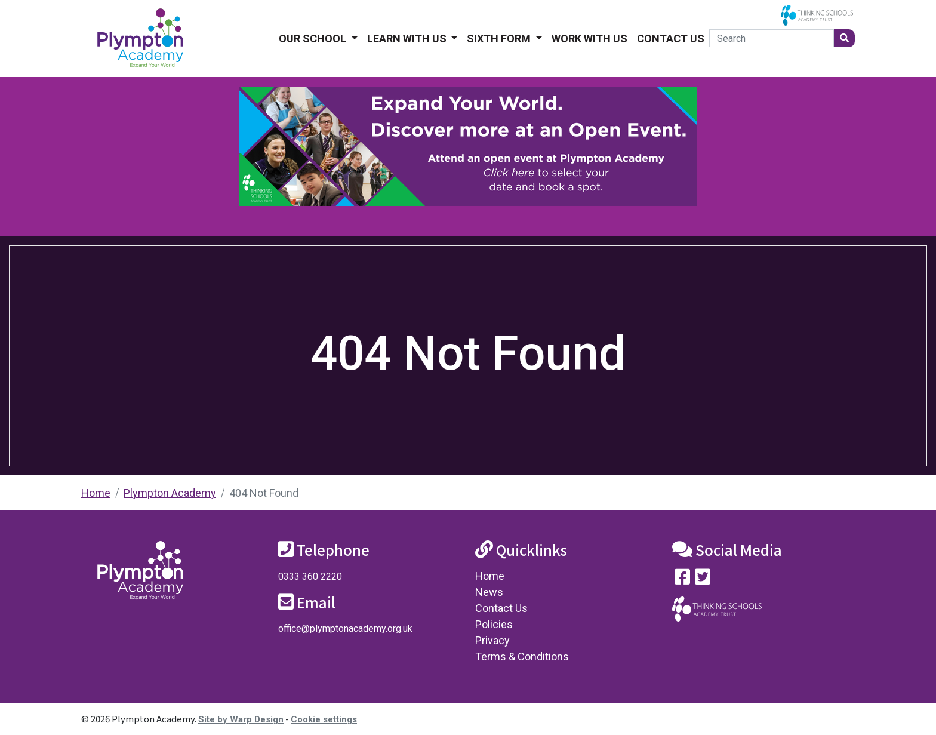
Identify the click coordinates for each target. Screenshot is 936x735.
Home (95, 493)
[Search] (771, 38)
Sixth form (500, 38)
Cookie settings (324, 719)
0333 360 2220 (310, 576)
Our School (314, 38)
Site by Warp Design (241, 719)
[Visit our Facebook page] (682, 579)
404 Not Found (263, 493)
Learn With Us (408, 38)
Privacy (492, 640)
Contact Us (670, 38)
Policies (494, 624)
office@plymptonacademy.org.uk (345, 628)
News (489, 592)
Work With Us (589, 38)
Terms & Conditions (522, 656)
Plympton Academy (170, 493)
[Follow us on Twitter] (702, 579)
